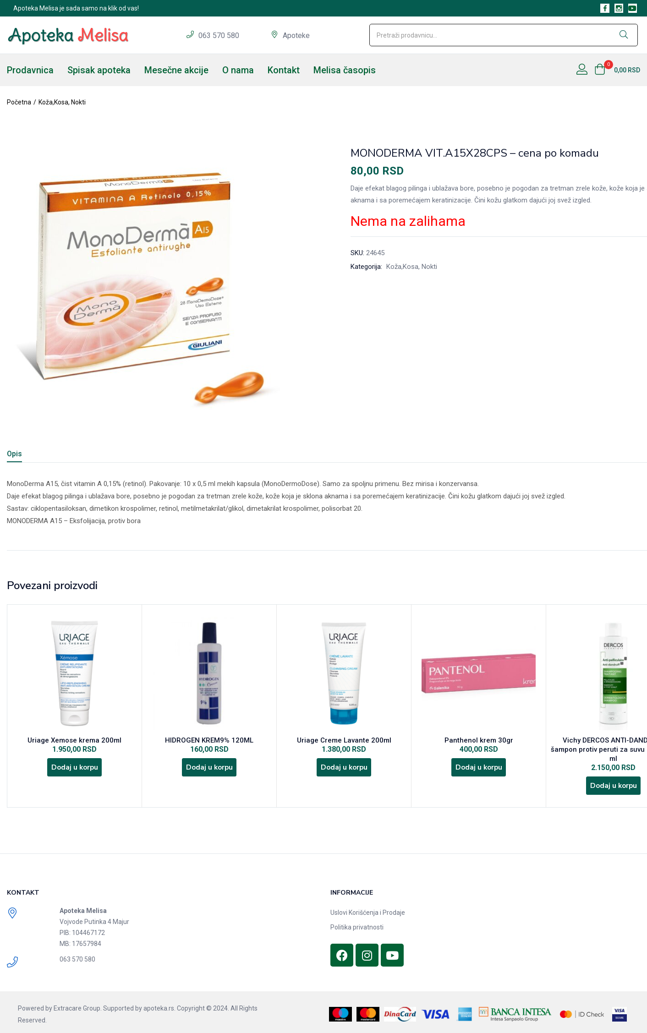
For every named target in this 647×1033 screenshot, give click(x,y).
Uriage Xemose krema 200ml (74, 742)
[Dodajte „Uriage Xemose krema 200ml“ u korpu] (75, 771)
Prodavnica (30, 70)
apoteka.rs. (159, 1004)
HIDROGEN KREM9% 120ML (209, 742)
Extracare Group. (78, 1004)
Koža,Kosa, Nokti (62, 102)
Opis (14, 453)
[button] (617, 70)
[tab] (25, 455)
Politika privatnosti (357, 923)
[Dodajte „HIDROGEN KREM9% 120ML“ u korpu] (209, 771)
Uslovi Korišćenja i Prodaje (367, 908)
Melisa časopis (344, 70)
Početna (19, 102)
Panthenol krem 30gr (478, 742)
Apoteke (296, 35)
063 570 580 (219, 35)
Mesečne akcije (176, 70)
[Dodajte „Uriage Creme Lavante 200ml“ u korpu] (344, 771)
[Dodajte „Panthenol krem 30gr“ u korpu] (479, 771)
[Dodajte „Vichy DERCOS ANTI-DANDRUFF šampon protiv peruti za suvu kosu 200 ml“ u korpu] (613, 780)
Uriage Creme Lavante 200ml (344, 742)
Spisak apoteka (99, 70)
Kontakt (284, 70)
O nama (238, 70)
